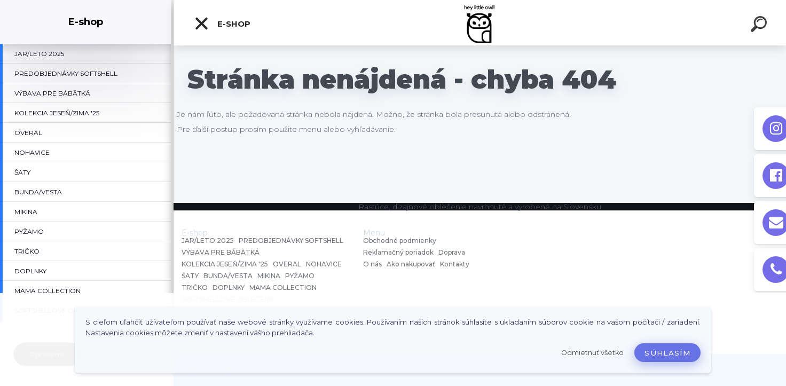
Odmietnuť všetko (592, 353)
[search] (760, 25)
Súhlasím (667, 353)
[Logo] (479, 22)
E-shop (222, 23)
